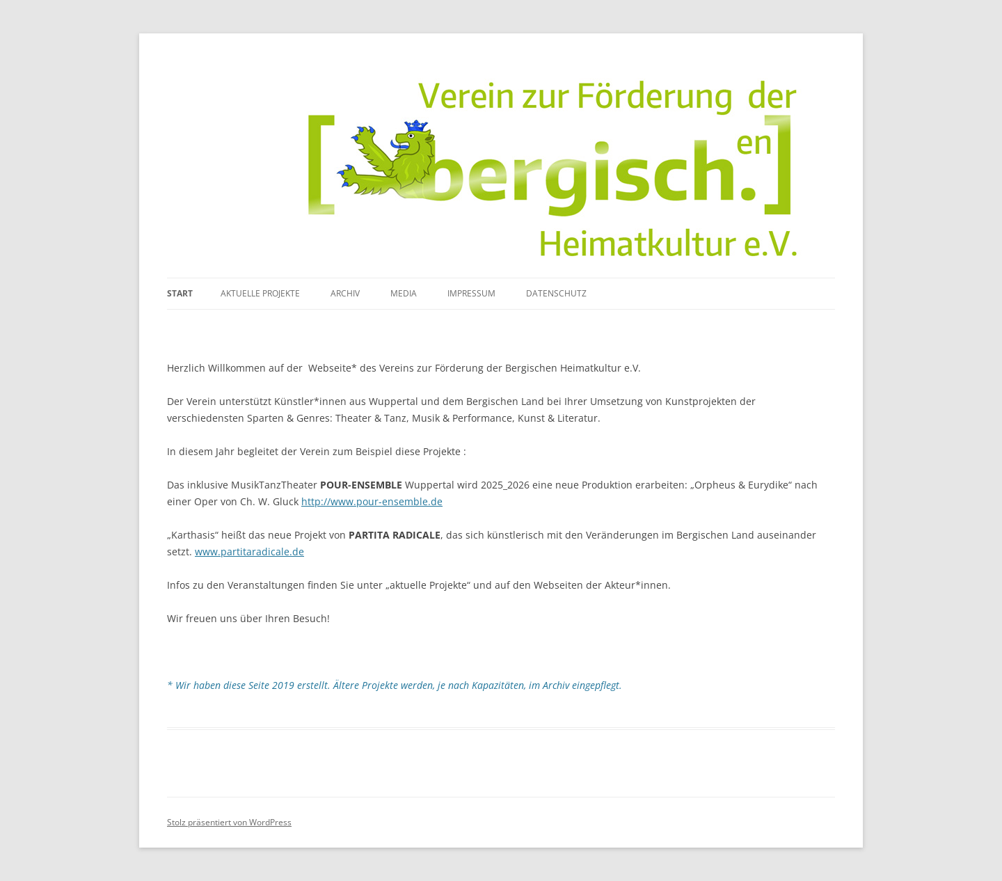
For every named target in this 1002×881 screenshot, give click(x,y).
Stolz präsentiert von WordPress (229, 822)
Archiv (345, 293)
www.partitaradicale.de (249, 551)
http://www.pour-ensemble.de (372, 501)
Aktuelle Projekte (260, 293)
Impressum (471, 293)
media (403, 293)
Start (180, 293)
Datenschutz (556, 293)
